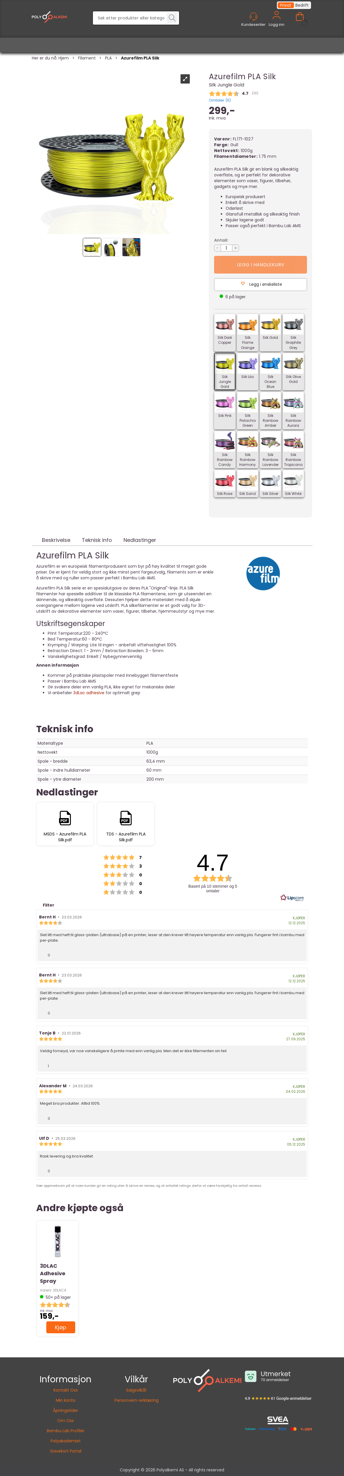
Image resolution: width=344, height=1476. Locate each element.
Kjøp (260, 265)
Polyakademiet (66, 1441)
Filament (87, 58)
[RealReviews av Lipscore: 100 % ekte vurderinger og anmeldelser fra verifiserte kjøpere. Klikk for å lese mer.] (292, 897)
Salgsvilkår (136, 1390)
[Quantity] (226, 248)
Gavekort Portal (65, 1451)
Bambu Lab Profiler (65, 1431)
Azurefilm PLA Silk (140, 58)
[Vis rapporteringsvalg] (300, 953)
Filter (48, 905)
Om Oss (65, 1420)
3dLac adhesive (88, 693)
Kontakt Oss (66, 1390)
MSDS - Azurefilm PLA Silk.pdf (65, 837)
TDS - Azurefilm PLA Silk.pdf (126, 837)
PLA (108, 58)
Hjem (63, 58)
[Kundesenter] (253, 16)
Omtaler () (220, 100)
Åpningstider (65, 1410)
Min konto (66, 1400)
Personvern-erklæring (137, 1400)
